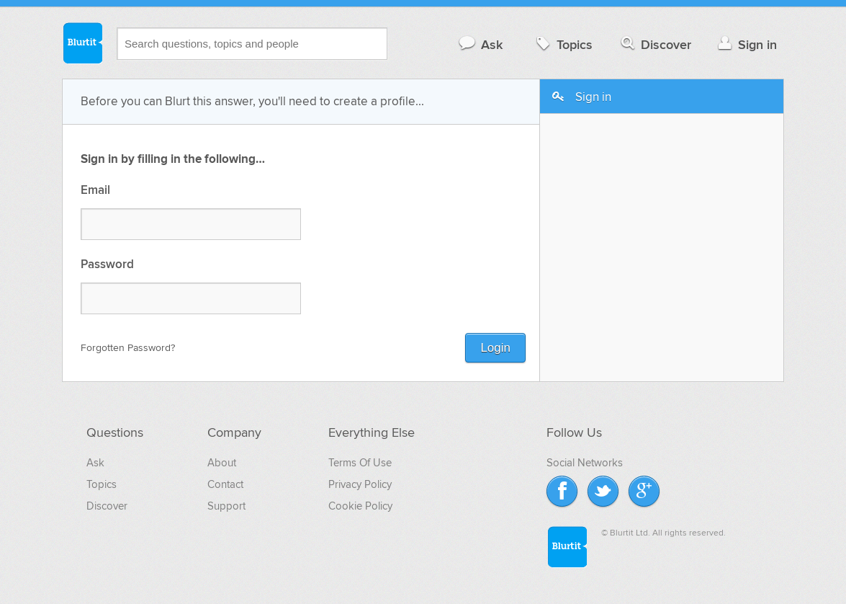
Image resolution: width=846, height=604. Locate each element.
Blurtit (82, 42)
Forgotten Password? (128, 348)
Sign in (745, 44)
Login (495, 348)
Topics (563, 44)
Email (95, 191)
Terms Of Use (360, 462)
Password (107, 265)
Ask (480, 44)
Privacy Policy (360, 484)
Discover (655, 44)
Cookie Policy (360, 505)
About (221, 462)
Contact (225, 484)
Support (226, 505)
